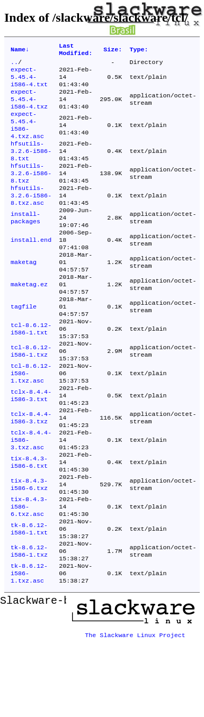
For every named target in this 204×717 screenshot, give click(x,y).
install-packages (25, 242)
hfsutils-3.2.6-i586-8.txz (31, 192)
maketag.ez (29, 319)
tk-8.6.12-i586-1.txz (29, 623)
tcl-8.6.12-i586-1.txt (31, 369)
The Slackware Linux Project (135, 708)
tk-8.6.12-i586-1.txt (29, 598)
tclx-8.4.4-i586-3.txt (31, 446)
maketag (24, 293)
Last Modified (75, 50)
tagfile (24, 344)
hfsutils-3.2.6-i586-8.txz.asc (31, 217)
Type (138, 51)
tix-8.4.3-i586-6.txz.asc (29, 573)
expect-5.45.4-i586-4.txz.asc (27, 137)
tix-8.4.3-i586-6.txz (29, 547)
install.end (31, 268)
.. (14, 65)
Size (112, 51)
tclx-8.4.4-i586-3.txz (31, 471)
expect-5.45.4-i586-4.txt (29, 82)
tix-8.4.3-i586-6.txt (29, 522)
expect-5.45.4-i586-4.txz (29, 107)
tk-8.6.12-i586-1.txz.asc (29, 649)
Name (20, 51)
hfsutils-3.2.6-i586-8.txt (31, 166)
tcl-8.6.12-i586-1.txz (31, 395)
